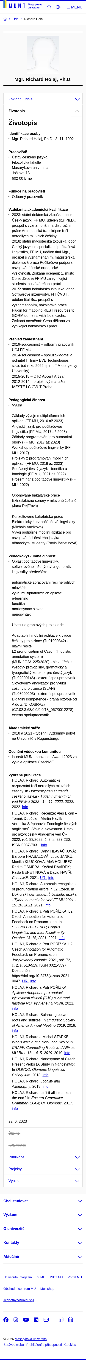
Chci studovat (15, 1201)
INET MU (56, 1277)
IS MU (40, 1277)
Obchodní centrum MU (19, 1289)
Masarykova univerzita (31, 1339)
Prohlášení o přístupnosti (44, 1345)
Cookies (70, 1345)
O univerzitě (14, 1229)
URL (43, 878)
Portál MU (75, 1277)
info (25, 807)
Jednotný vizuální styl (18, 1300)
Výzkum (10, 1215)
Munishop (47, 1289)
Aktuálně (11, 1256)
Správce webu (13, 1345)
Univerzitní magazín (17, 1277)
